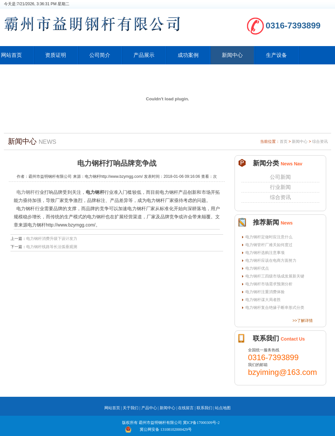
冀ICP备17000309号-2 (201, 422)
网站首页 (112, 408)
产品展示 (143, 55)
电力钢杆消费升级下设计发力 (51, 238)
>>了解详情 (302, 320)
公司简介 (99, 55)
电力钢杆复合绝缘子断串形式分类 (274, 307)
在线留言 (186, 408)
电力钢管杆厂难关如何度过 (268, 245)
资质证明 (55, 55)
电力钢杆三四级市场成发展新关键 (274, 276)
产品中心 (149, 408)
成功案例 (188, 55)
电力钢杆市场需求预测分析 (268, 284)
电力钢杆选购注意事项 (265, 252)
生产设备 (276, 55)
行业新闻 (280, 187)
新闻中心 (232, 55)
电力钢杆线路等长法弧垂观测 (51, 246)
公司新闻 (280, 177)
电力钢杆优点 (257, 268)
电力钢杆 (25, 192)
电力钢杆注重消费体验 (265, 292)
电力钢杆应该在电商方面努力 (270, 260)
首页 (284, 141)
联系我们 (204, 408)
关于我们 (130, 408)
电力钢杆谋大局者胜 (263, 299)
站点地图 (223, 408)
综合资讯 (320, 141)
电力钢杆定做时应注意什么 (268, 237)
